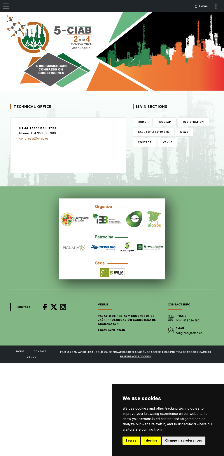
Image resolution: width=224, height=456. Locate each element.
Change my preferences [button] (183, 440)
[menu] (6, 6)
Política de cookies (184, 352)
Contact (144, 142)
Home (142, 122)
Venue (167, 142)
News (184, 132)
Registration (193, 122)
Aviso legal (86, 352)
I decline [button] (150, 440)
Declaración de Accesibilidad (149, 352)
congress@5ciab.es (34, 138)
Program (165, 122)
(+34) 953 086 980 (187, 320)
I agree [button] (131, 440)
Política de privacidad (112, 352)
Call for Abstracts (153, 132)
